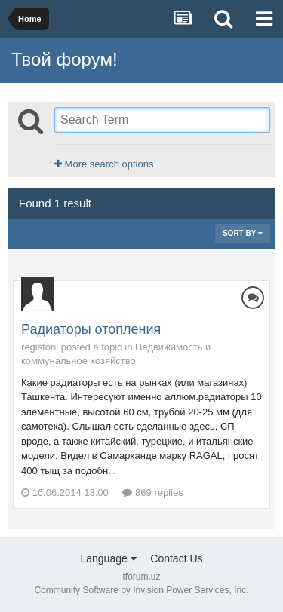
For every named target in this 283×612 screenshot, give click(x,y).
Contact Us (176, 558)
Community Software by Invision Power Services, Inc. (141, 590)
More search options (103, 164)
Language (108, 558)
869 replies (152, 492)
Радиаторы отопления (91, 329)
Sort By (243, 233)
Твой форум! (64, 59)
